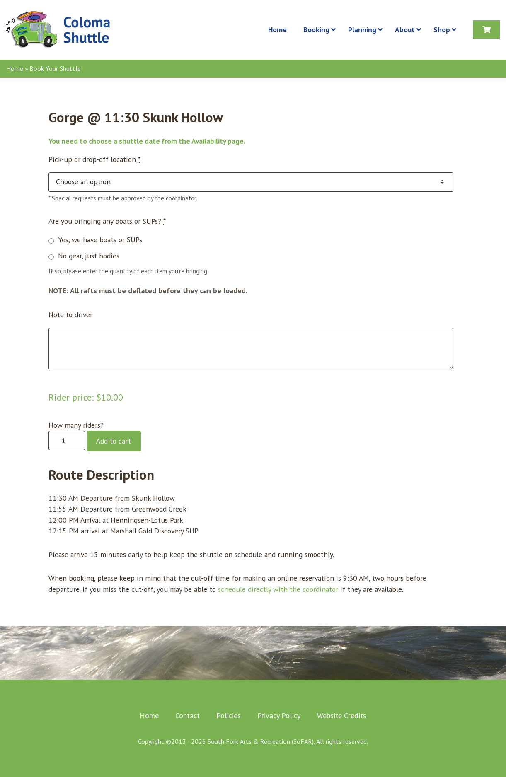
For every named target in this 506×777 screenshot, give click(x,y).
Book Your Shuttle (55, 68)
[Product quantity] (66, 440)
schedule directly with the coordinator (278, 589)
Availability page (217, 141)
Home (14, 68)
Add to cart (113, 441)
